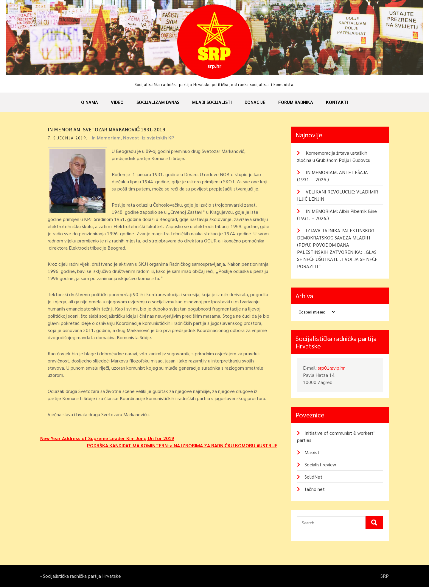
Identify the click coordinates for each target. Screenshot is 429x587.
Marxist (311, 452)
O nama (89, 102)
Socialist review (320, 464)
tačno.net (314, 489)
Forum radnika (295, 102)
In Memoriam (106, 137)
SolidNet (313, 477)
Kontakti (337, 102)
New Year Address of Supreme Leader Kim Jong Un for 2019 (107, 438)
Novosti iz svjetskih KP (148, 137)
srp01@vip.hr (331, 368)
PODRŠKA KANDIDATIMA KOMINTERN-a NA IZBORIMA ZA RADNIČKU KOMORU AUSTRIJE (182, 445)
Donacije (255, 102)
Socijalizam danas (157, 102)
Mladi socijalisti (212, 102)
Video (117, 102)
